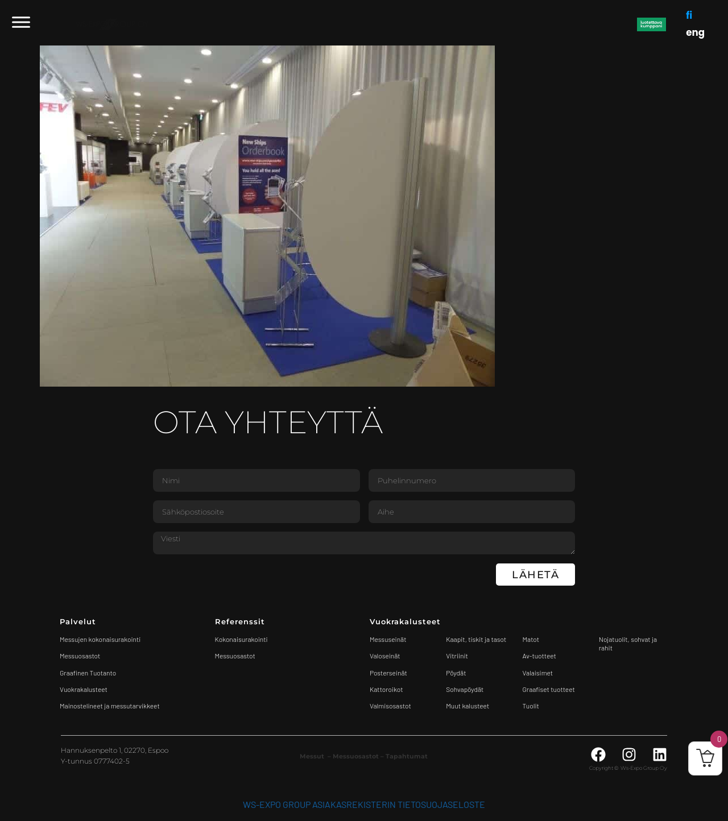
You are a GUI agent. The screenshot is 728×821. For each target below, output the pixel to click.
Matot (531, 639)
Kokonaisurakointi (241, 639)
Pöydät (456, 673)
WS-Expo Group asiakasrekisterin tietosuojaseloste (364, 804)
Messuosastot (235, 656)
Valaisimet (538, 673)
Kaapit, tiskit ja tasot (476, 639)
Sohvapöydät (464, 689)
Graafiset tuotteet (549, 689)
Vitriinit (457, 656)
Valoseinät (385, 656)
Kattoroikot (386, 689)
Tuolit (532, 706)
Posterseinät (388, 673)
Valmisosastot (390, 706)
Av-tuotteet (539, 656)
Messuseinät (388, 639)
